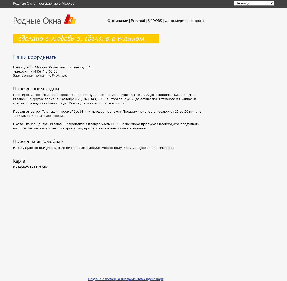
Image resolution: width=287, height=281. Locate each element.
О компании (117, 20)
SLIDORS (155, 20)
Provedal (138, 20)
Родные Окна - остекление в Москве (43, 3)
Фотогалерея (175, 20)
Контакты (196, 20)
